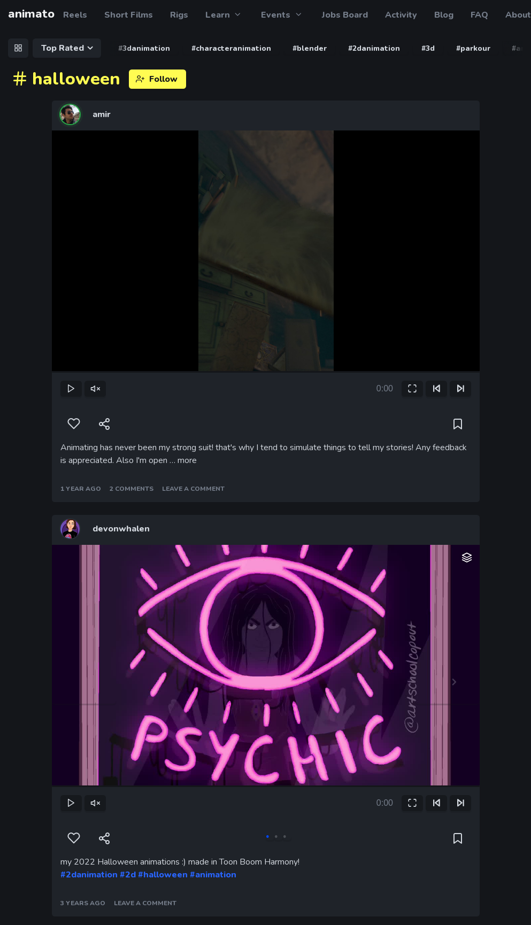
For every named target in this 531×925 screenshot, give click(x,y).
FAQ (479, 15)
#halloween (163, 875)
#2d (128, 875)
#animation (213, 875)
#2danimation (89, 875)
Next (447, 682)
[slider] (266, 372)
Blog (443, 15)
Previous (84, 682)
